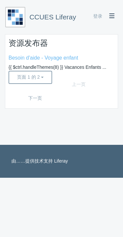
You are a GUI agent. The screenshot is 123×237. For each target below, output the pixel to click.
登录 (97, 16)
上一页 (79, 84)
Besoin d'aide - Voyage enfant (43, 58)
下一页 (35, 98)
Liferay (61, 161)
